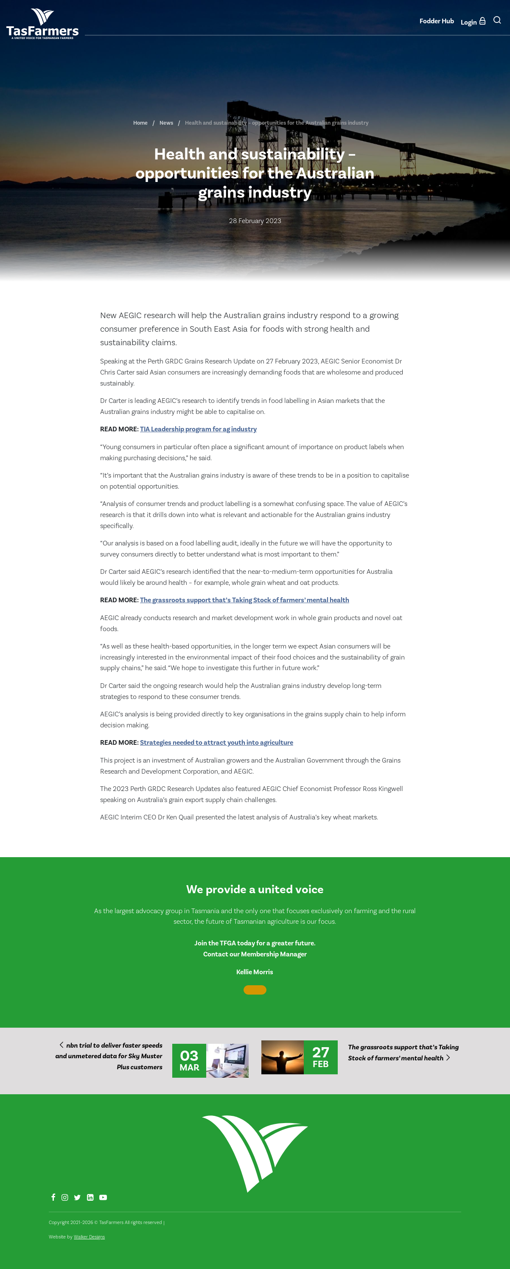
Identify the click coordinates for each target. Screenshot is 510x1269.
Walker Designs (89, 1237)
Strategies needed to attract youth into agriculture (216, 742)
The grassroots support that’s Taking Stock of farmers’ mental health (244, 600)
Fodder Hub (437, 21)
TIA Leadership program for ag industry (198, 429)
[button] (497, 23)
